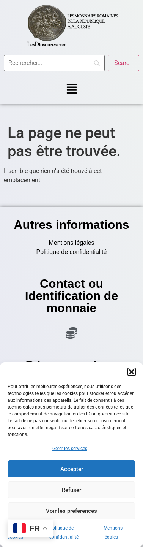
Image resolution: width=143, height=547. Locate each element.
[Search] (123, 63)
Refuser (71, 490)
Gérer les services (69, 448)
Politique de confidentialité (71, 252)
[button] (131, 372)
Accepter (71, 469)
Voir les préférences (71, 510)
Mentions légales (71, 242)
